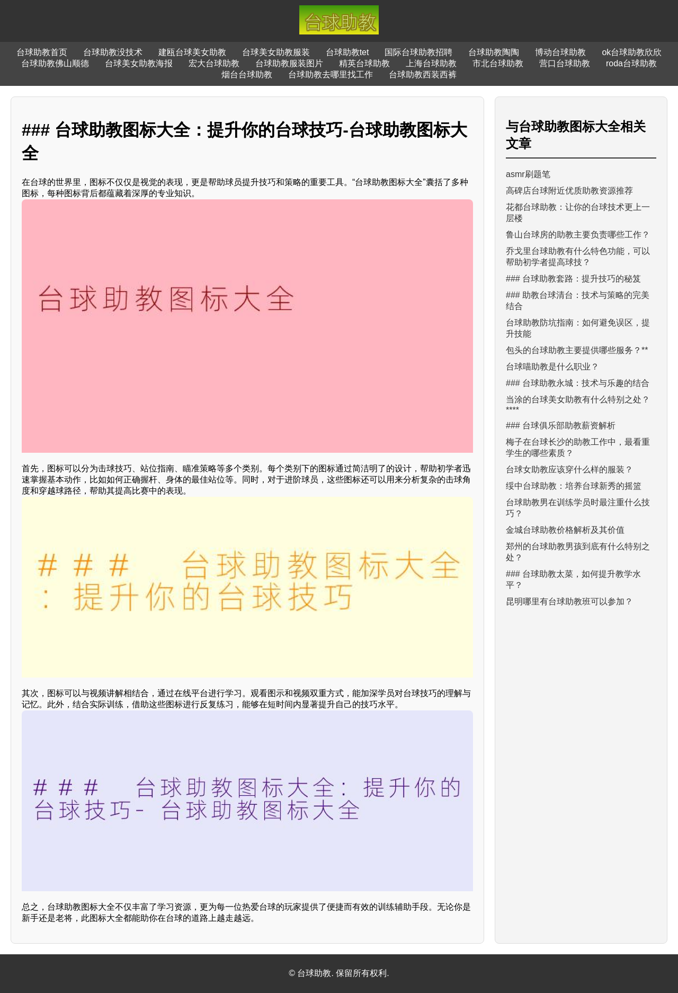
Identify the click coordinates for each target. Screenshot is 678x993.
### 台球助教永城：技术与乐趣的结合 (577, 383)
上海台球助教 (431, 63)
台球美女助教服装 (276, 52)
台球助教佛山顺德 (55, 63)
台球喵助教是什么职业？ (552, 366)
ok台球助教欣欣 (632, 52)
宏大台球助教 (214, 63)
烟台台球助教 (246, 74)
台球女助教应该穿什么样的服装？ (569, 469)
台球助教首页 (41, 52)
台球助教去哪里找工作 (330, 74)
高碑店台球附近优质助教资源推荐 (569, 190)
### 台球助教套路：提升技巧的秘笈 (573, 278)
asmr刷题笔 (528, 174)
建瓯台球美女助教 (192, 52)
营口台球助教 (564, 63)
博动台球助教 (560, 52)
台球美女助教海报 (139, 63)
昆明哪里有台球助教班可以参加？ (569, 601)
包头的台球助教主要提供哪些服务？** (577, 350)
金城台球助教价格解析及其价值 (565, 529)
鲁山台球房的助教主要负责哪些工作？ (578, 234)
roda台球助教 (631, 63)
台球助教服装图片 (289, 63)
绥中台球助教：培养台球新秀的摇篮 (573, 485)
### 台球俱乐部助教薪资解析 (560, 425)
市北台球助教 (497, 63)
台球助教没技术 (112, 52)
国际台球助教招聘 (418, 52)
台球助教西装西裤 (423, 74)
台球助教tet (347, 52)
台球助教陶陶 (493, 52)
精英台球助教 (364, 63)
